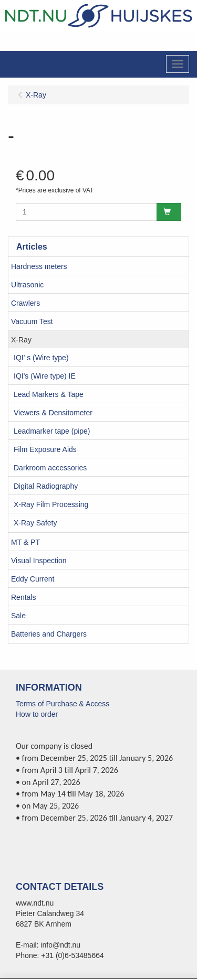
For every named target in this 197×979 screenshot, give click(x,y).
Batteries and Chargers (49, 634)
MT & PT (25, 542)
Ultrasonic (27, 285)
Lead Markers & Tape (49, 394)
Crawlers (25, 303)
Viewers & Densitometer (53, 412)
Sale (18, 615)
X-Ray (21, 340)
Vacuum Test (32, 321)
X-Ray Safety (35, 523)
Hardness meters (39, 266)
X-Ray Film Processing (51, 504)
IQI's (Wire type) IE (45, 376)
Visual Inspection (39, 560)
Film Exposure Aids (45, 449)
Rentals (23, 597)
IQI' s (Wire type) (41, 357)
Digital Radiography (46, 486)
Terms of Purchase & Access (62, 704)
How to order (37, 714)
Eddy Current (32, 579)
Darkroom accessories (50, 468)
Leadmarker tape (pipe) (52, 431)
